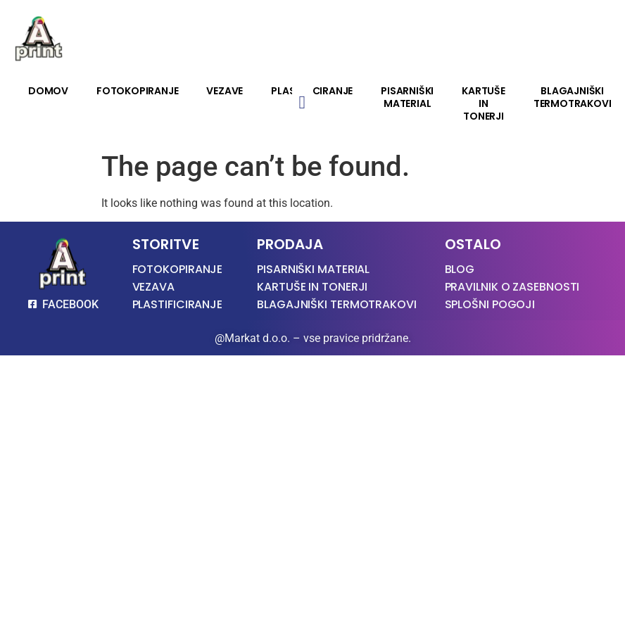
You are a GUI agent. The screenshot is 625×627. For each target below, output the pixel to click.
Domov (48, 91)
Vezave (224, 91)
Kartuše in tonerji (483, 103)
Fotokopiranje (137, 91)
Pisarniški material (407, 97)
